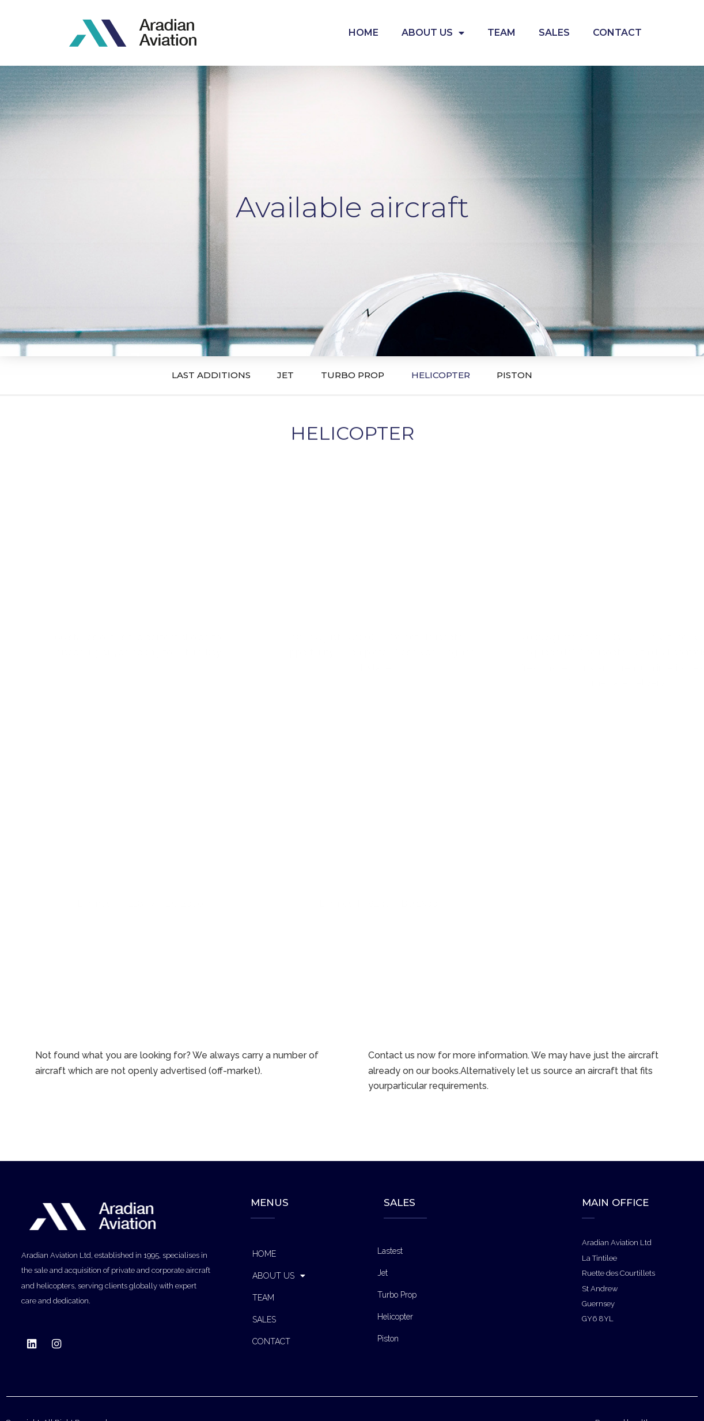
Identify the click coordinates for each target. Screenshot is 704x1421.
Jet (382, 1272)
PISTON (559, 375)
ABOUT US (433, 32)
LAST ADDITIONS (168, 375)
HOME (364, 32)
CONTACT (617, 32)
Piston (388, 1338)
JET (263, 375)
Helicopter (395, 1316)
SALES (554, 32)
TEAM (501, 32)
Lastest (390, 1251)
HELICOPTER (463, 375)
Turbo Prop (397, 1294)
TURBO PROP (352, 375)
